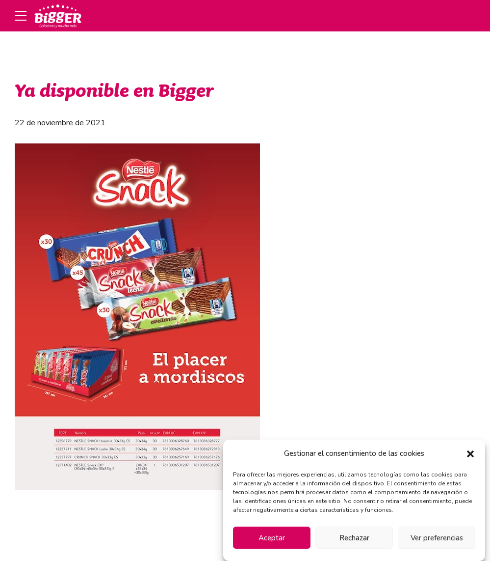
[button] (470, 454)
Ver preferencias (437, 538)
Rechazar (354, 538)
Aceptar (271, 538)
